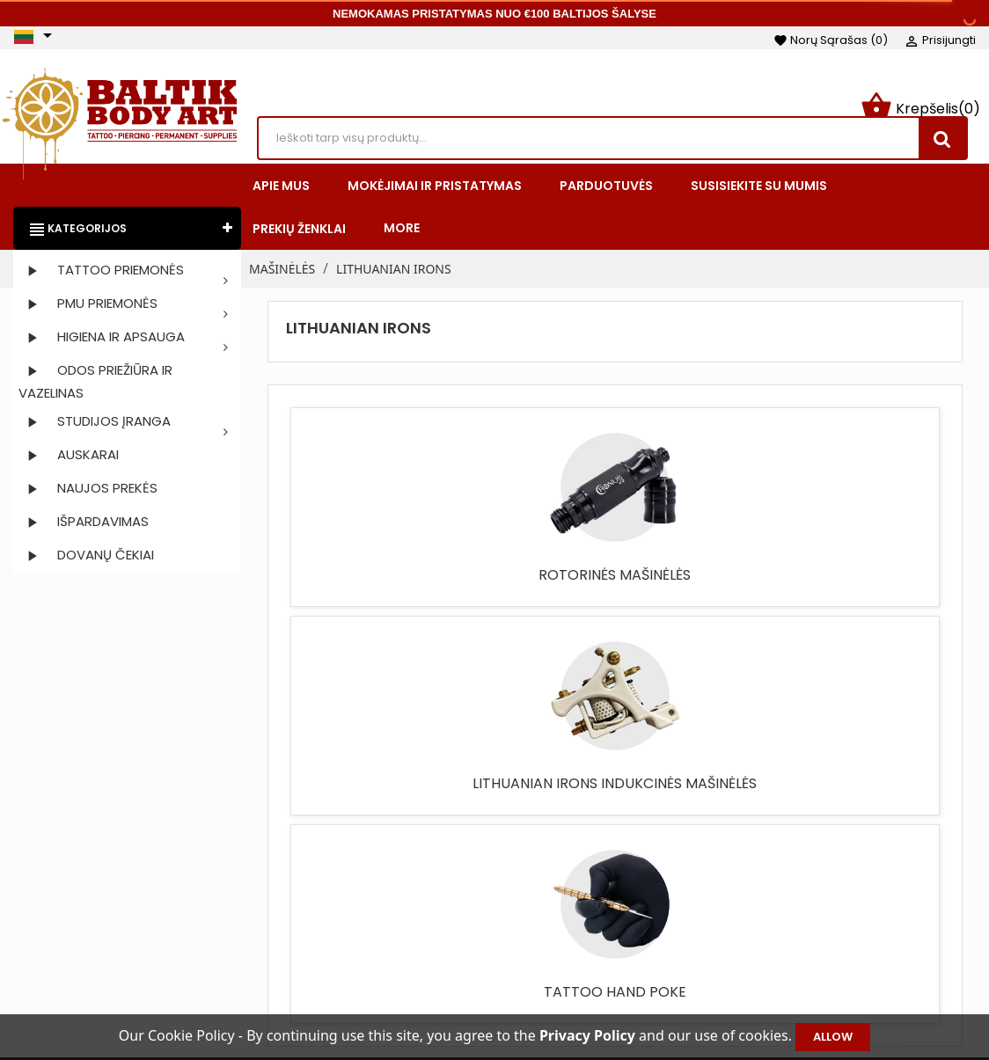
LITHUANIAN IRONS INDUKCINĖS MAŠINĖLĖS (532, 596)
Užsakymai (810, 910)
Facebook (34, 921)
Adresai (800, 963)
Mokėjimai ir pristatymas (635, 910)
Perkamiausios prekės (422, 937)
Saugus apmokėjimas (626, 963)
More (402, 231)
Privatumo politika (615, 989)
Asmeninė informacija (845, 884)
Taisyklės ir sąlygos (617, 884)
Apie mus (589, 937)
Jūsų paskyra (837, 857)
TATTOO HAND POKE (697, 578)
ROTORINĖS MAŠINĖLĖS (368, 587)
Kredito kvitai (817, 937)
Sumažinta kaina (407, 884)
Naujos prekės (398, 910)
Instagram (80, 921)
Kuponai (802, 989)
